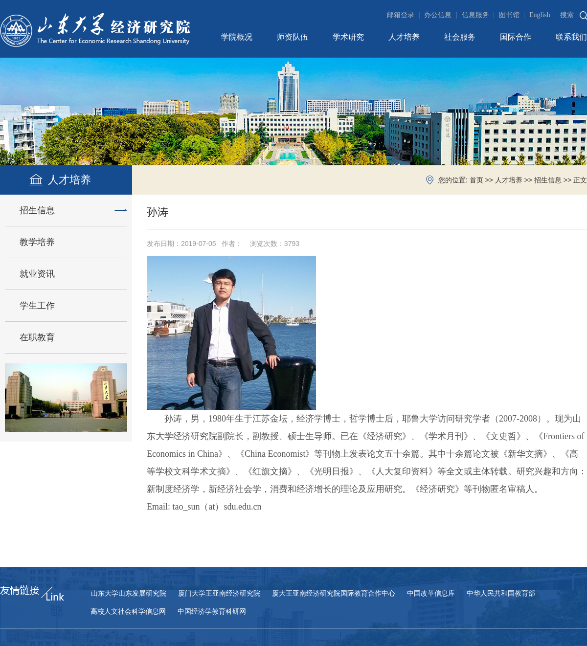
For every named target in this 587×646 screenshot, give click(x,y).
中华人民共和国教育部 (501, 593)
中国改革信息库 (431, 593)
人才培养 (404, 37)
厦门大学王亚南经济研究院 (219, 593)
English (543, 15)
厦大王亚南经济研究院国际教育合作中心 (333, 593)
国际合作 (515, 37)
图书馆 (513, 15)
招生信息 (548, 180)
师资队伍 (292, 37)
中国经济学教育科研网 (212, 611)
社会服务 (459, 37)
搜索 (567, 15)
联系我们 (571, 37)
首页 (476, 180)
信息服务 (479, 15)
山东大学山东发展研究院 (128, 593)
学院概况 (236, 37)
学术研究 (348, 37)
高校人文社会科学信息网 (128, 611)
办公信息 (441, 15)
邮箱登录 (404, 15)
